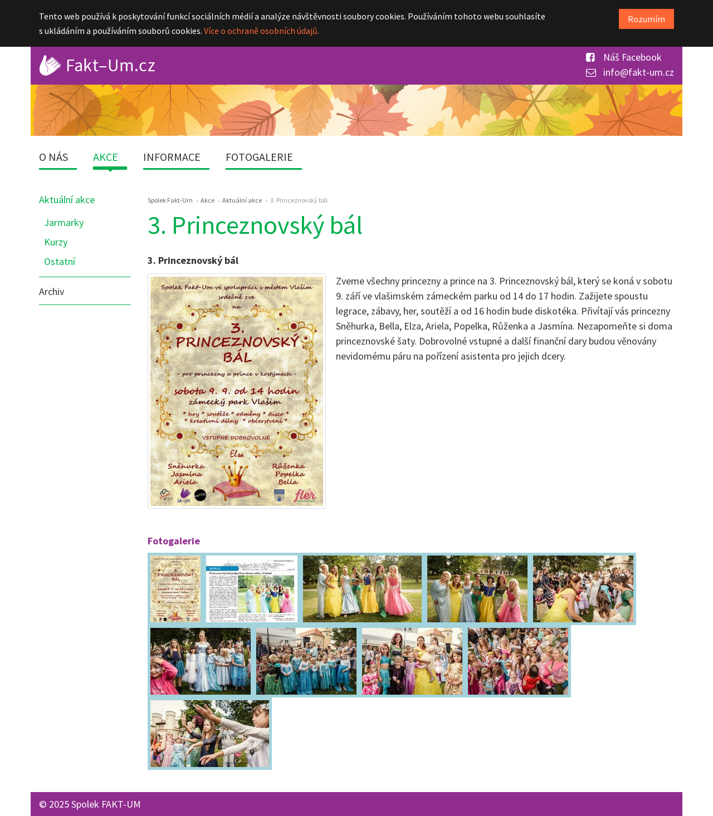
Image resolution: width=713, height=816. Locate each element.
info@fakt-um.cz (630, 72)
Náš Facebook (624, 57)
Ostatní (59, 261)
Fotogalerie (259, 157)
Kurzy (55, 241)
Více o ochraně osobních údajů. (261, 30)
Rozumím (646, 18)
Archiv (51, 291)
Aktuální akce (67, 199)
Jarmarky (64, 222)
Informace (172, 157)
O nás (53, 157)
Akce (105, 157)
